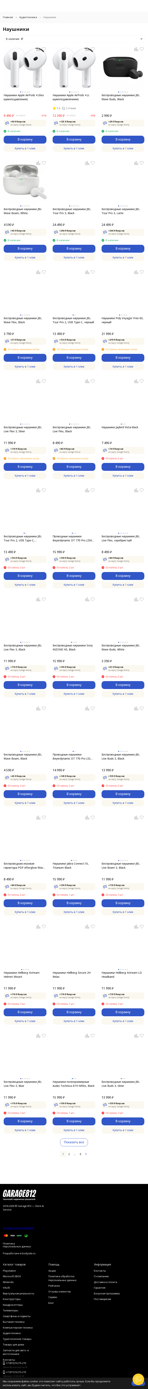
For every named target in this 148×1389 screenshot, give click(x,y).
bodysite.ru (28, 1253)
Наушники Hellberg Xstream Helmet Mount (22, 974)
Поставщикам (102, 1299)
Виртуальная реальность (18, 1293)
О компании (101, 1276)
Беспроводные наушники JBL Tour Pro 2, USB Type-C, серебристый (23, 538)
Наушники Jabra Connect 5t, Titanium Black (71, 865)
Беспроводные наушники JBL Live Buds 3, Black (121, 756)
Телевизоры (10, 1310)
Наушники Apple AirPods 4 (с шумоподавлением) (71, 97)
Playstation (9, 1270)
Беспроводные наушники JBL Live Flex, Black (72, 429)
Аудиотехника (28, 17)
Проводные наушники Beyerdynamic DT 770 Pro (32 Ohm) (71, 757)
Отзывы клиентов (59, 1291)
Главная (8, 17)
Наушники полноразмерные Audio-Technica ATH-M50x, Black (73, 1084)
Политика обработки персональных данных (62, 1278)
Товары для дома (13, 1344)
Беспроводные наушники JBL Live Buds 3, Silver (121, 1084)
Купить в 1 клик (25, 148)
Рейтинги (54, 1285)
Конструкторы (12, 1299)
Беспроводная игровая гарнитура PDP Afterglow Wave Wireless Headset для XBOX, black (24, 866)
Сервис (52, 1297)
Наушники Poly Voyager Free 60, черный (122, 320)
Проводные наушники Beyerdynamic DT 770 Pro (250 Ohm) (72, 538)
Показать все (74, 1142)
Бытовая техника (13, 1321)
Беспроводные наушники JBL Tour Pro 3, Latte (121, 211)
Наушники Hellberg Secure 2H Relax (72, 974)
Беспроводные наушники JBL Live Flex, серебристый (121, 538)
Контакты (100, 1270)
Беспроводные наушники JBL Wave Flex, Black (23, 320)
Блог (51, 1303)
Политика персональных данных (17, 1245)
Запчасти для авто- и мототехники (16, 1352)
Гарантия (99, 1287)
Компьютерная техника (18, 1327)
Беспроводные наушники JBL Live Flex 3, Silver (23, 429)
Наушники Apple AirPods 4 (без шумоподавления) (24, 97)
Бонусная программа (107, 1293)
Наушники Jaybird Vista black (120, 427)
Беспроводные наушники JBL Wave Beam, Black (23, 756)
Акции (52, 1270)
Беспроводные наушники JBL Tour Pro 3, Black (72, 211)
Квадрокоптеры (13, 1305)
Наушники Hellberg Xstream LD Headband (122, 974)
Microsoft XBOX (12, 1276)
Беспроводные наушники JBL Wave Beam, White (23, 211)
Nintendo (8, 1282)
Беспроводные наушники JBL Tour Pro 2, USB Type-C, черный (73, 320)
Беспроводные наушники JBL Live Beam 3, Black (121, 865)
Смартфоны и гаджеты (17, 1316)
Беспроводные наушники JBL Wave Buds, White (121, 647)
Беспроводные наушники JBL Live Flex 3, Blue (23, 1084)
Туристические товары (17, 1339)
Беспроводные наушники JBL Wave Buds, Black (121, 97)
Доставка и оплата (105, 1282)
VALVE (6, 1287)
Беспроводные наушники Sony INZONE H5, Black (73, 647)
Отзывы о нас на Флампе (18, 1228)
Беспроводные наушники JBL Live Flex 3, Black (23, 647)
